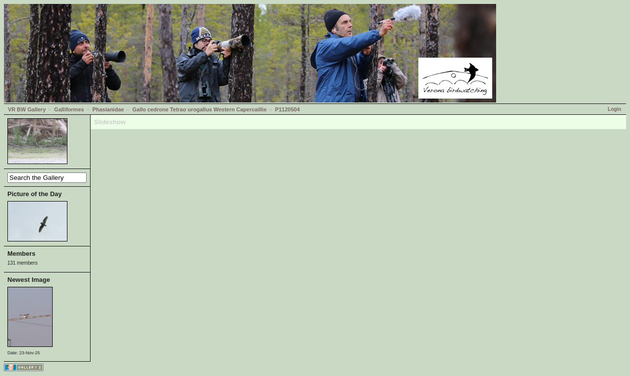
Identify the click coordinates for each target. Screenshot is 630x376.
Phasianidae (108, 109)
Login (614, 109)
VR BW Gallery (27, 109)
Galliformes (69, 109)
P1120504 (287, 109)
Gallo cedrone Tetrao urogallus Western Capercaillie (199, 109)
